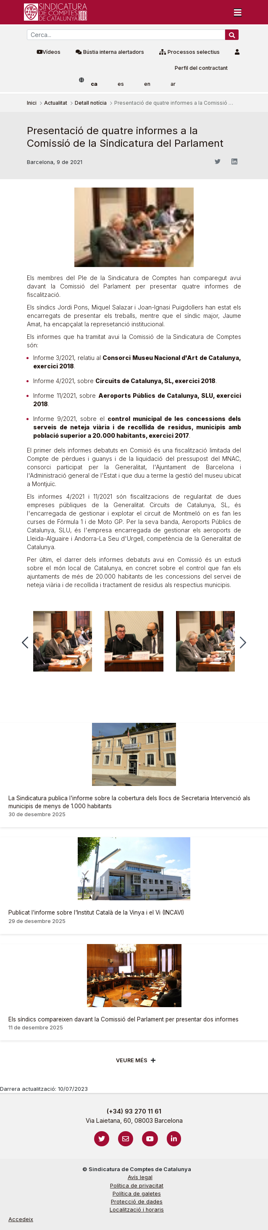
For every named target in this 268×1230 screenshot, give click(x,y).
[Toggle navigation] (237, 12)
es (121, 84)
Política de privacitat (136, 1185)
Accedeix (20, 1219)
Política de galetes (137, 1193)
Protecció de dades (137, 1201)
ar (173, 84)
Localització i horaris (137, 1209)
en (147, 84)
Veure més (131, 1060)
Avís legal (140, 1177)
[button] (25, 642)
